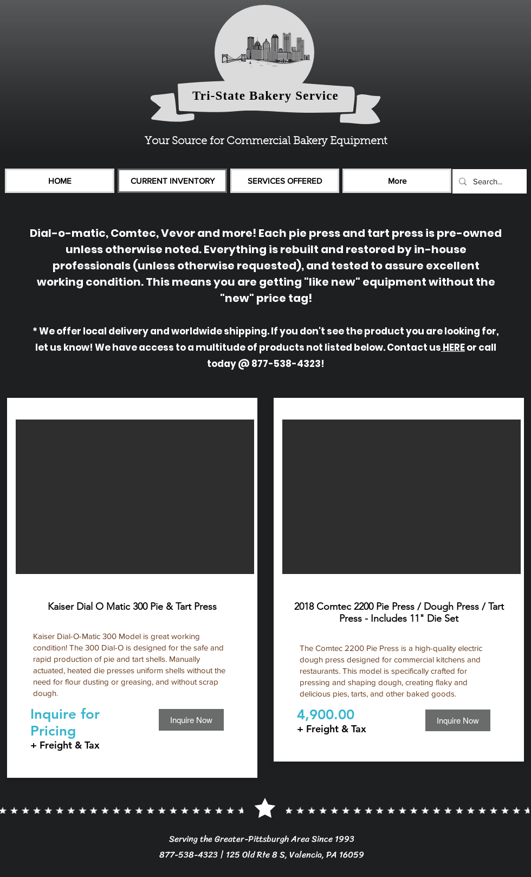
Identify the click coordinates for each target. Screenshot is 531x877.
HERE (453, 347)
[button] (135, 497)
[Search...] (488, 181)
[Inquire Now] (191, 720)
